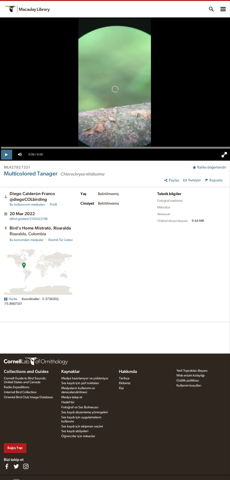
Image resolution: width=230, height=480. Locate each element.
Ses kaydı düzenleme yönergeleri (84, 412)
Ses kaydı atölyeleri (74, 431)
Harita (10, 299)
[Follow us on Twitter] (16, 466)
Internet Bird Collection (20, 392)
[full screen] (224, 154)
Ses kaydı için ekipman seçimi (82, 426)
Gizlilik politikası (187, 380)
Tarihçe (124, 378)
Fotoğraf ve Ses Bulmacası (79, 407)
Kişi (121, 388)
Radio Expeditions (16, 387)
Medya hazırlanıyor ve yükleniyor (84, 378)
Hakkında (128, 372)
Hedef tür (68, 402)
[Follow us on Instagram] (26, 466)
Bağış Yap (14, 448)
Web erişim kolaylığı (190, 375)
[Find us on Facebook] (7, 466)
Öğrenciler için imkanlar (78, 436)
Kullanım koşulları (188, 385)
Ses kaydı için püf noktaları (80, 383)
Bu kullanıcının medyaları (27, 204)
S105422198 (29, 219)
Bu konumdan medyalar (27, 240)
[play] (6, 155)
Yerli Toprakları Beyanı (192, 370)
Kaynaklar (70, 372)
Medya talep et (71, 397)
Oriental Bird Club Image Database (28, 397)
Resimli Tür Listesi (60, 240)
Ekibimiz (124, 383)
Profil (53, 204)
